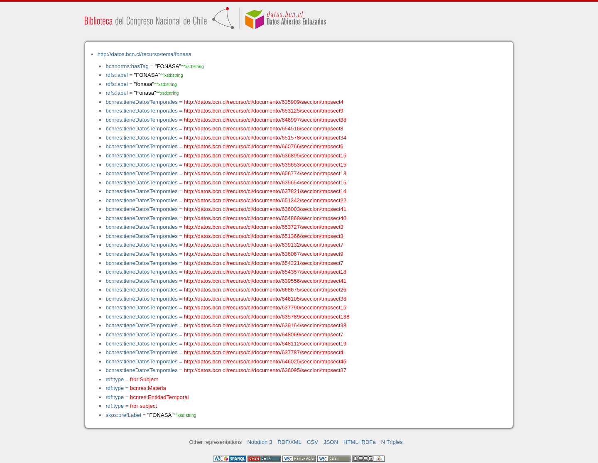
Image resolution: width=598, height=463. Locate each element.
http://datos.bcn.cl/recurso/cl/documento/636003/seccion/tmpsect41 (265, 209)
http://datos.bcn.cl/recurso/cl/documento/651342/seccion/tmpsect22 (265, 200)
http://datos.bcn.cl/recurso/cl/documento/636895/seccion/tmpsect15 (265, 155)
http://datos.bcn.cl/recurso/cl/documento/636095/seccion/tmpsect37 (265, 370)
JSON (331, 442)
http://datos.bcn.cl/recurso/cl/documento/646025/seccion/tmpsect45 (265, 361)
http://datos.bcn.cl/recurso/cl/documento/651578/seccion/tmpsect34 (265, 138)
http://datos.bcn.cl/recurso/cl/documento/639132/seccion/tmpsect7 (263, 245)
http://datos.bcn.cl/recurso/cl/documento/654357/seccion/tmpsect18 (265, 272)
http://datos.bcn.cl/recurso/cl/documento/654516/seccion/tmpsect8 (263, 128)
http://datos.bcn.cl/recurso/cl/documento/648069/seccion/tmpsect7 (263, 334)
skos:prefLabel (123, 415)
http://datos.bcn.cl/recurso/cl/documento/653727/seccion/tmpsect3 (263, 227)
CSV (312, 442)
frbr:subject (143, 406)
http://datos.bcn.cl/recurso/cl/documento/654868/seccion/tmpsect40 (265, 218)
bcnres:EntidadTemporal (159, 397)
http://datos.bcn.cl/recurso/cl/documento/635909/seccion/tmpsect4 (263, 102)
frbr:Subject (144, 379)
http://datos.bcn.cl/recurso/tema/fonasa (144, 54)
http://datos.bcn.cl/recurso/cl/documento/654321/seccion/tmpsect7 (263, 263)
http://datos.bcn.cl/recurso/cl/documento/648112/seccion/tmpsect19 (265, 344)
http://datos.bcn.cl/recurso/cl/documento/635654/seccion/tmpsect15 (265, 182)
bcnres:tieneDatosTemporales (141, 102)
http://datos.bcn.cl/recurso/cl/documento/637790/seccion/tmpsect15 (265, 307)
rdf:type (114, 379)
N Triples (392, 442)
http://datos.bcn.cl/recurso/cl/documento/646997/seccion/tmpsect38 (265, 120)
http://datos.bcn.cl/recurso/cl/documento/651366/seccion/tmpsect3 (263, 236)
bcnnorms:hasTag (126, 66)
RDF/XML (289, 442)
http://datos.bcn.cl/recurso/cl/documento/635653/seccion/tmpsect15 (265, 165)
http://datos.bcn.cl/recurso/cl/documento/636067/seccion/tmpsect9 (263, 254)
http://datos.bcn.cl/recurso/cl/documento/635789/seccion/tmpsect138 (267, 317)
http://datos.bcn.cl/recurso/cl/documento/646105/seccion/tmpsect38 (265, 299)
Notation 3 (259, 442)
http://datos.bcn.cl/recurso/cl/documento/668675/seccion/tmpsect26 (265, 290)
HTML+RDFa (359, 442)
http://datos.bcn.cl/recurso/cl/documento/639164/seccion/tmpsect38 (265, 325)
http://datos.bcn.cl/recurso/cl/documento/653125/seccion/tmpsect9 (263, 111)
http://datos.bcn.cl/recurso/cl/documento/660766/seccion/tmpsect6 (263, 146)
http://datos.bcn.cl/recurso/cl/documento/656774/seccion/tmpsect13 (265, 173)
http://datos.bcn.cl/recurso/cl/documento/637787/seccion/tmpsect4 (263, 352)
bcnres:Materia (148, 388)
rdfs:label (116, 75)
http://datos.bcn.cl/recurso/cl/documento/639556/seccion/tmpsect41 (265, 281)
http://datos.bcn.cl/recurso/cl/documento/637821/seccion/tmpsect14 (265, 191)
